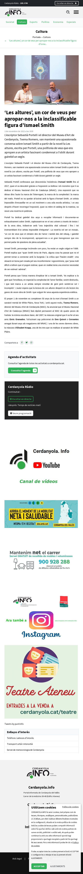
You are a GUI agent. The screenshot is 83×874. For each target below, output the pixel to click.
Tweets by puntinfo (14, 723)
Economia (58, 21)
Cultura (22, 21)
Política (45, 21)
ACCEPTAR (39, 866)
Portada (37, 37)
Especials (71, 21)
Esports (33, 21)
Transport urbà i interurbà (20, 743)
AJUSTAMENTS (57, 866)
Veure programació (20, 413)
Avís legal (17, 858)
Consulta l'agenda (24, 370)
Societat (10, 21)
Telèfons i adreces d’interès (20, 738)
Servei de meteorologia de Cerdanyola (25, 749)
